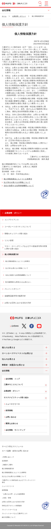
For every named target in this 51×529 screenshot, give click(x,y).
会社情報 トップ (13, 379)
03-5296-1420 (7, 169)
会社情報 (6, 10)
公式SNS (15, 326)
